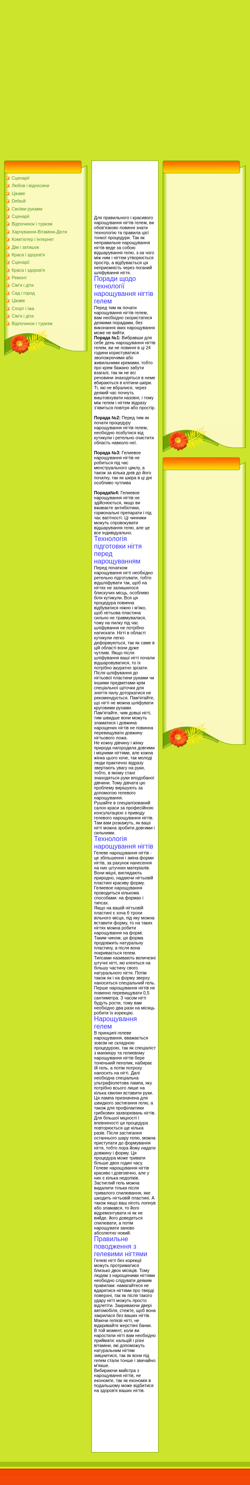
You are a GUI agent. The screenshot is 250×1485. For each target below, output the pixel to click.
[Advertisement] (78, 78)
